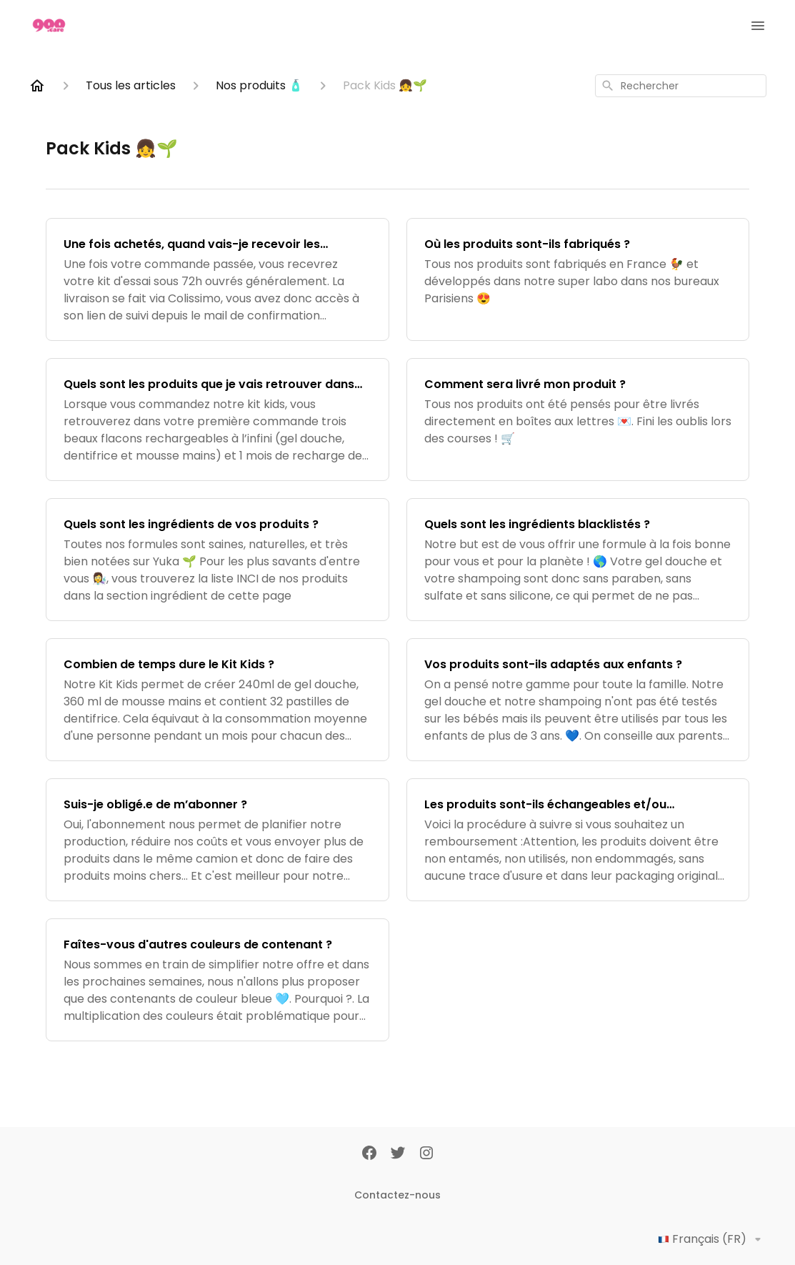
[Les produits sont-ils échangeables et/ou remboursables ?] (578, 839)
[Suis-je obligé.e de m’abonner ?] (217, 839)
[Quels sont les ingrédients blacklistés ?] (578, 559)
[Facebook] (369, 1154)
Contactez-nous (397, 1195)
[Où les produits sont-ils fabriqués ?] (578, 279)
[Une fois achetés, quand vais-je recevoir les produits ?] (217, 279)
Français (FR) (712, 1239)
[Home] (37, 85)
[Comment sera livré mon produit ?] (578, 419)
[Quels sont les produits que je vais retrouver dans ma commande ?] (217, 419)
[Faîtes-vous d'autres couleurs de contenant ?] (217, 979)
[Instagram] (426, 1154)
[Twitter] (397, 1154)
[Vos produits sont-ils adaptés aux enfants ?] (578, 699)
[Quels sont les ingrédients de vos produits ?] (217, 559)
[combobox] (680, 85)
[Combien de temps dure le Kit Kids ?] (217, 699)
